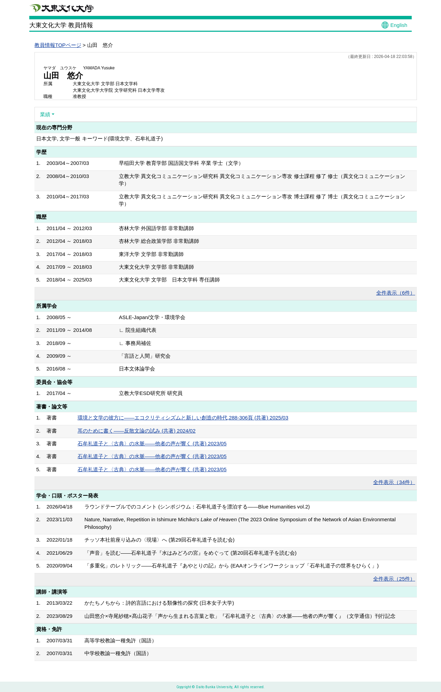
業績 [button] (45, 114)
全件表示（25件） (394, 579)
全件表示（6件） (395, 293)
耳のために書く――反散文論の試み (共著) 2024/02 (137, 431)
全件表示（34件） (394, 482)
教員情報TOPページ (57, 45)
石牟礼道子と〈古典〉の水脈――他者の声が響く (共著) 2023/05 (152, 443)
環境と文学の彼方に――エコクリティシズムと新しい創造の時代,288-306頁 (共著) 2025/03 (183, 418)
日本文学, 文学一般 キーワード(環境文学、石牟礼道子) (99, 138)
